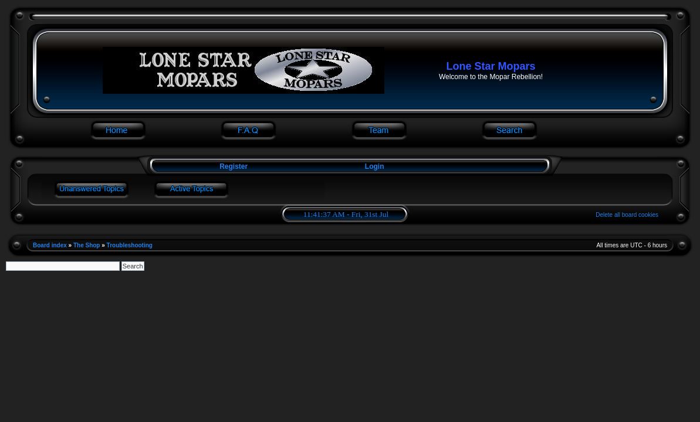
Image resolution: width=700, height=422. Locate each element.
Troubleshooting (130, 245)
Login (374, 166)
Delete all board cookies (627, 215)
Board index (50, 245)
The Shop (86, 245)
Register (233, 166)
